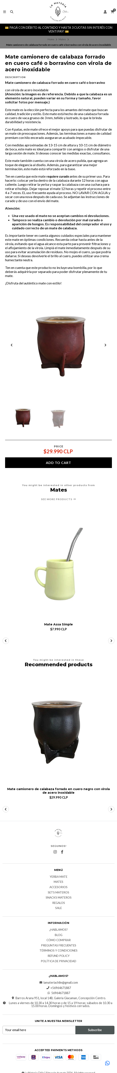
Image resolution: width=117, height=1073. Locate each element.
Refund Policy (59, 956)
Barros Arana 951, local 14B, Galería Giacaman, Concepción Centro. (58, 998)
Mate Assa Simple (58, 624)
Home (51, 39)
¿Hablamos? (58, 929)
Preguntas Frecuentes (58, 945)
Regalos (58, 903)
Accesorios (58, 887)
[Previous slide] (11, 345)
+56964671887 (58, 987)
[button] (6, 641)
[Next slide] (105, 345)
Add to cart (58, 463)
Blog (58, 935)
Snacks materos (59, 897)
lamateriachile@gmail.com (58, 982)
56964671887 (58, 993)
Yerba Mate (58, 876)
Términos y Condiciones (58, 950)
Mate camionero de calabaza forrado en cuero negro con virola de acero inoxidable (58, 791)
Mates (62, 39)
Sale (58, 908)
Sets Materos (58, 892)
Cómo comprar (59, 940)
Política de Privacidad (58, 961)
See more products (58, 499)
